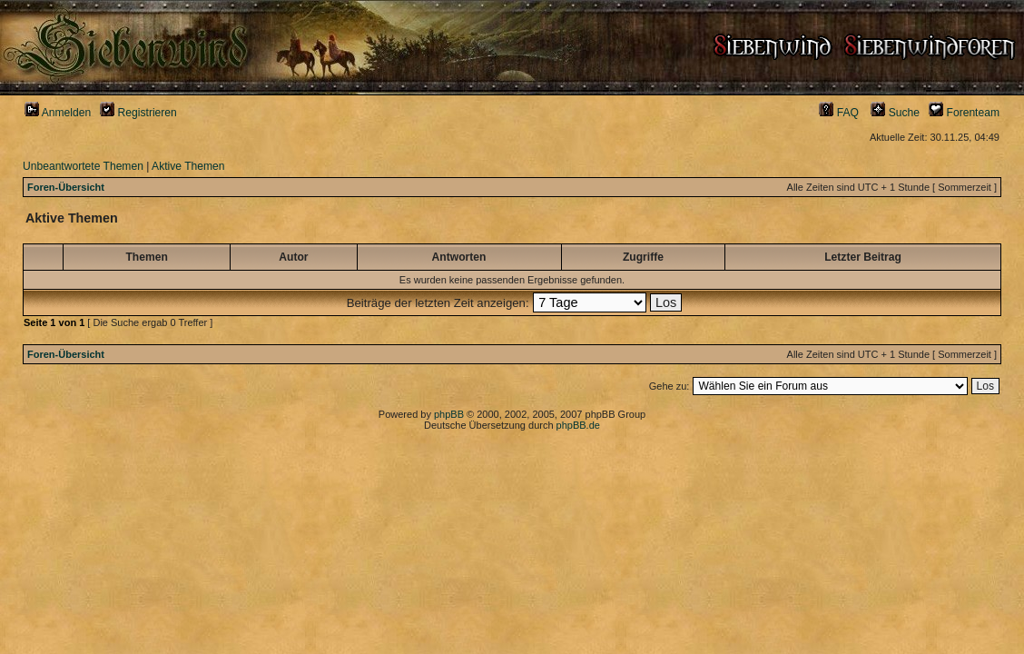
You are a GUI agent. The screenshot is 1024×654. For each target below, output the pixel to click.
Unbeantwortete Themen (83, 166)
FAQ (839, 112)
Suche (895, 112)
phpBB (449, 414)
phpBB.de (578, 425)
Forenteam (964, 112)
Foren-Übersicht (65, 187)
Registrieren (138, 112)
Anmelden (58, 112)
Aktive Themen (188, 166)
